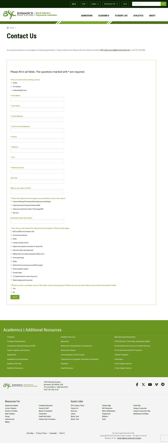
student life (121, 15)
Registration (11, 355)
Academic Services (68, 337)
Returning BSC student (20, 269)
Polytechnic (43, 414)
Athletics (105, 416)
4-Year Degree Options (123, 364)
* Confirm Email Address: (20, 126)
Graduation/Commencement (17, 359)
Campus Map (106, 406)
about (152, 15)
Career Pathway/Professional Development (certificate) (32, 201)
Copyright (53, 433)
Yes (14, 288)
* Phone (13, 137)
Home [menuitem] (10, 28)
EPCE (15, 239)
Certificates (118, 359)
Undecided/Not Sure (20, 90)
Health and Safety (45, 416)
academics (103, 15)
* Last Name (15, 106)
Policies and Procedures (47, 419)
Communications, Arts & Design (72, 355)
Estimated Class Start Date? (21, 218)
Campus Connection (140, 408)
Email (104, 419)
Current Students (10, 408)
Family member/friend (20, 243)
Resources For (111, 4)
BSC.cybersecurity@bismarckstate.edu (115, 50)
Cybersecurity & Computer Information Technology (79, 359)
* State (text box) (17, 168)
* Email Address (16, 116)
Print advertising (18, 258)
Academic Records (14, 364)
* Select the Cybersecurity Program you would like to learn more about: (38, 198)
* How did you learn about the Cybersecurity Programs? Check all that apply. (40, 228)
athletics (138, 15)
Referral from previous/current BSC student (28, 265)
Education (64, 364)
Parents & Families (11, 411)
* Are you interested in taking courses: (25, 80)
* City (12, 157)
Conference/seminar (20, 235)
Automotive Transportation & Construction (76, 346)
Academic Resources (15, 368)
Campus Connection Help (141, 411)
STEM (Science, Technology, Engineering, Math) (132, 341)
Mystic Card (75, 416)
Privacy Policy (41, 433)
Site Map (30, 433)
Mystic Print (75, 419)
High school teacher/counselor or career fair (28, 246)
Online (15, 83)
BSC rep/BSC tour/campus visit (23, 231)
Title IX (62, 433)
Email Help (136, 406)
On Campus (17, 86)
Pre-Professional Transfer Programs (128, 350)
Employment (106, 414)
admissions (87, 15)
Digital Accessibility (11, 406)
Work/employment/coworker (23, 280)
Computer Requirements (16, 341)
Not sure (16, 213)
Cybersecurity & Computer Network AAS (26, 205)
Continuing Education (46, 406)
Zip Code (13, 178)
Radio (15, 261)
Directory (74, 411)
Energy (7, 416)
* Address (14, 147)
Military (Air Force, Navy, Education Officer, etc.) (28, 254)
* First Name (15, 95)
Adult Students (10, 414)
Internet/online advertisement (23, 250)
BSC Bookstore (107, 408)
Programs (11, 337)
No (14, 292)
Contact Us (74, 408)
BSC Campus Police (77, 406)
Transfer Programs (121, 355)
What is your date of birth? (20, 188)
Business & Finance (68, 350)
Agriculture (65, 341)
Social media (17, 273)
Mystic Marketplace (108, 411)
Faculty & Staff (44, 408)
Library (73, 414)
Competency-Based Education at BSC (21, 346)
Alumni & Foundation (45, 411)
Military (7, 422)
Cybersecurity (9, 419)
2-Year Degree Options (123, 368)
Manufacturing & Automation (124, 337)
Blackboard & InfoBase (141, 414)
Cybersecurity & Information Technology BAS (28, 209)
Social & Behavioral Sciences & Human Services (132, 346)
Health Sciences (67, 368)
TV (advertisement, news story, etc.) (25, 276)
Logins (95, 4)
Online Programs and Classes (18, 350)
